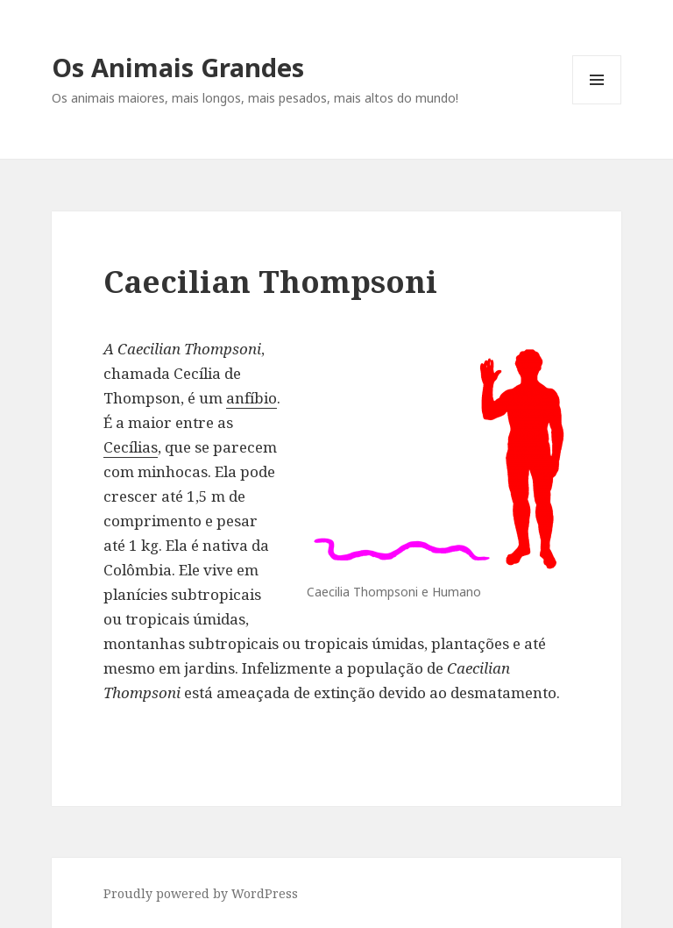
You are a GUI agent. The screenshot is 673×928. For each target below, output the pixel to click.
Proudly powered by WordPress (200, 893)
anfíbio (251, 398)
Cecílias (130, 447)
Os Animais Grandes (178, 67)
